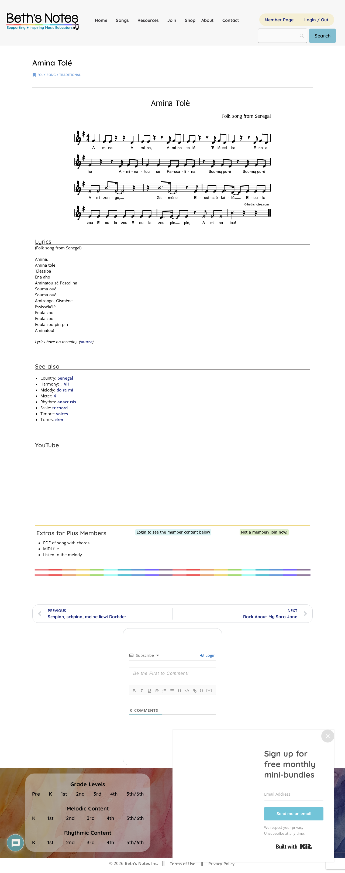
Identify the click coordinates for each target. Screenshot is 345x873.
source (86, 341)
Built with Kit (294, 846)
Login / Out (316, 19)
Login (208, 655)
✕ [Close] (327, 735)
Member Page (279, 19)
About (208, 20)
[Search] (322, 36)
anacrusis (66, 401)
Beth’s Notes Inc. (140, 863)
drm (59, 419)
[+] (209, 690)
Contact (230, 20)
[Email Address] (293, 794)
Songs (124, 20)
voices (62, 413)
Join (173, 20)
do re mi (65, 390)
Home (102, 20)
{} (201, 690)
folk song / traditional (59, 75)
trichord (60, 407)
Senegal (65, 378)
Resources (149, 20)
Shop (190, 20)
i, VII (64, 384)
